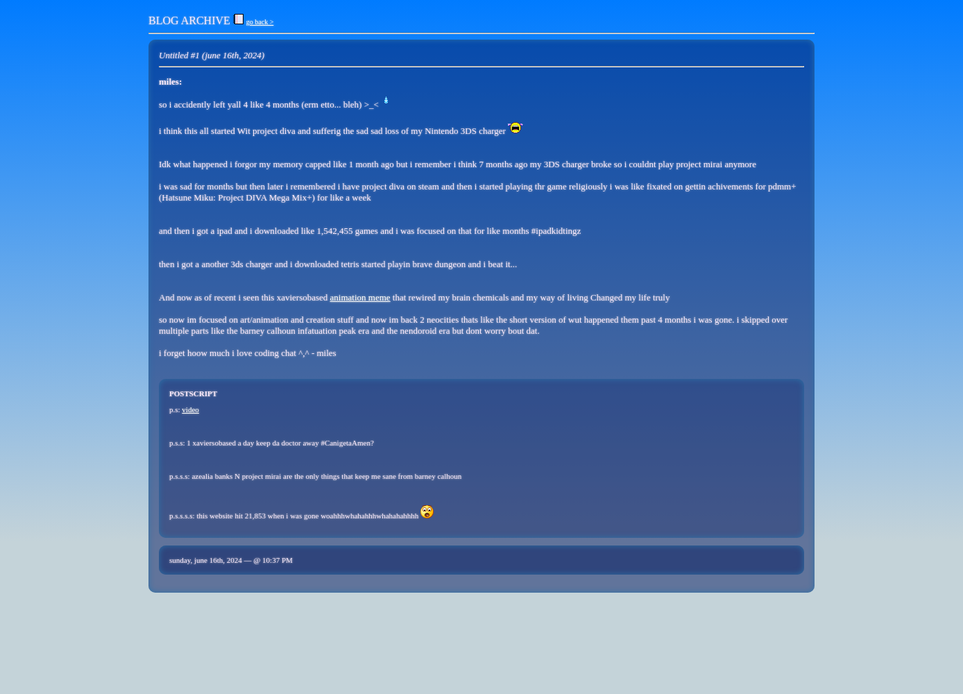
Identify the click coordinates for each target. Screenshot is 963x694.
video (190, 409)
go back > (260, 22)
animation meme (360, 297)
